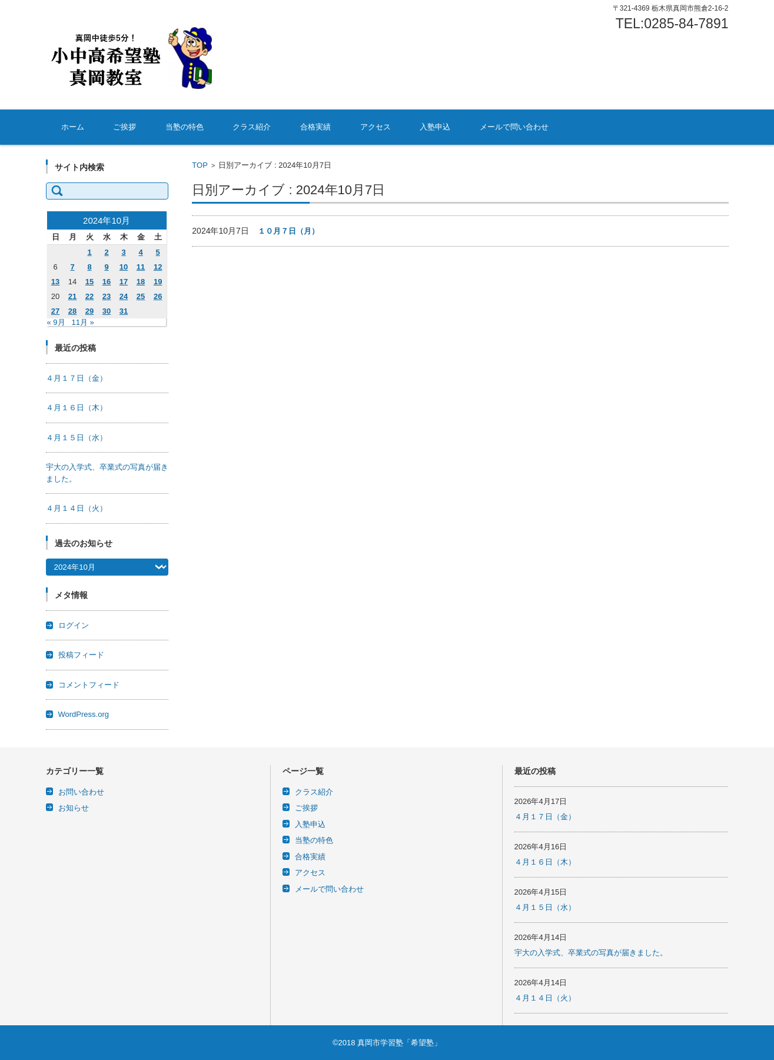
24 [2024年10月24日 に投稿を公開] (123, 296)
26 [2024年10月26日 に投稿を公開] (158, 296)
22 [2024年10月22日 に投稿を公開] (89, 296)
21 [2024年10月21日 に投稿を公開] (72, 296)
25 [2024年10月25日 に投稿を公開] (141, 296)
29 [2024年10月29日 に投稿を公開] (89, 311)
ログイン (73, 625)
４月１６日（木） (76, 407)
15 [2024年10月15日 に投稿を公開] (89, 281)
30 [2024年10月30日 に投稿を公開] (106, 311)
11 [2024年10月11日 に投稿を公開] (141, 266)
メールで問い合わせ (514, 126)
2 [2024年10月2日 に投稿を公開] (106, 252)
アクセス (375, 126)
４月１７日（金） (76, 378)
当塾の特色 (184, 126)
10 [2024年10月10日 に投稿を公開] (123, 266)
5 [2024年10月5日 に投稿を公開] (158, 252)
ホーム (72, 126)
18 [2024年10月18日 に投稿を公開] (141, 281)
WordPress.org (83, 714)
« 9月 (56, 322)
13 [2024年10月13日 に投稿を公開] (55, 281)
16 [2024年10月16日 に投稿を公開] (106, 281)
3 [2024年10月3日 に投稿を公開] (123, 252)
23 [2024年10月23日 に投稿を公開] (106, 296)
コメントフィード (88, 684)
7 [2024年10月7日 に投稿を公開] (72, 266)
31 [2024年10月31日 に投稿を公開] (123, 311)
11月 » (82, 322)
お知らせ (73, 807)
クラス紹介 (251, 126)
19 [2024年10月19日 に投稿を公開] (158, 281)
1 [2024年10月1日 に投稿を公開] (89, 252)
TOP (200, 165)
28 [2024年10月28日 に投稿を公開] (72, 311)
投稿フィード (81, 654)
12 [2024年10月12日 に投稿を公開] (158, 266)
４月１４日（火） (76, 508)
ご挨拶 (124, 126)
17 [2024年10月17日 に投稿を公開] (123, 281)
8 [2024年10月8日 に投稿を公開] (89, 266)
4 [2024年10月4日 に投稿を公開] (140, 252)
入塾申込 (435, 126)
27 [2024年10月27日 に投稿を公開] (55, 311)
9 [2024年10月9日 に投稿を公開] (106, 266)
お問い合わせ (81, 791)
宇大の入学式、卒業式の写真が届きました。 (590, 952)
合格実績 (315, 126)
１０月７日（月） (288, 231)
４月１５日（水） (76, 437)
